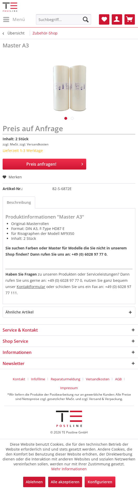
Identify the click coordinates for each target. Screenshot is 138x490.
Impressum (69, 388)
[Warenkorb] (129, 19)
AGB (118, 379)
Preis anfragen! (54, 163)
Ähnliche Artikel (19, 312)
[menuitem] (14, 19)
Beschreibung (19, 202)
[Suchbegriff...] (63, 19)
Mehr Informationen (69, 468)
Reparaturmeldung (65, 379)
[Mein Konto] (117, 19)
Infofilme (38, 379)
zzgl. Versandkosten (34, 144)
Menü (14, 18)
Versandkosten (97, 379)
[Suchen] (85, 19)
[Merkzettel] (104, 19)
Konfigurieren (100, 481)
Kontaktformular (31, 286)
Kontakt (19, 379)
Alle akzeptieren (65, 481)
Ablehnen (34, 481)
